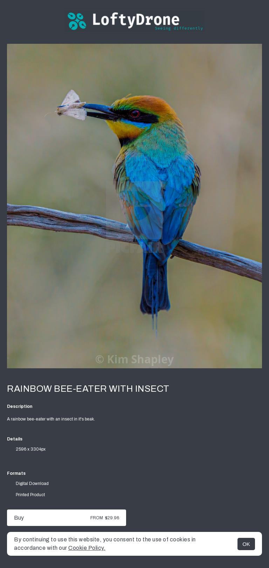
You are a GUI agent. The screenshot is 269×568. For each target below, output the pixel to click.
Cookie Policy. (86, 548)
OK (246, 544)
